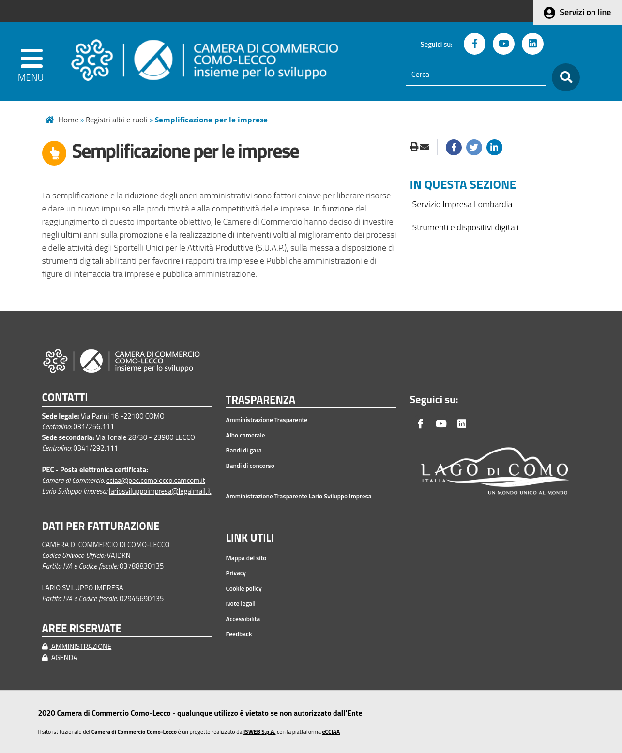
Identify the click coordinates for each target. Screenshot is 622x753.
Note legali (240, 603)
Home (68, 119)
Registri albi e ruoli (117, 119)
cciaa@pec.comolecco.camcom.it (155, 480)
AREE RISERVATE (81, 628)
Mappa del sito (246, 558)
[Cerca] (476, 74)
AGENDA (60, 657)
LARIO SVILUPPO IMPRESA (82, 587)
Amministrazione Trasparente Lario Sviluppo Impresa (298, 496)
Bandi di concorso (250, 465)
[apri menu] (32, 61)
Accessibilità (243, 619)
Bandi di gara (243, 450)
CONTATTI (65, 398)
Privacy (236, 573)
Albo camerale (245, 435)
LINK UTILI (250, 538)
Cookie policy (243, 588)
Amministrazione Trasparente (266, 419)
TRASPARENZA (260, 400)
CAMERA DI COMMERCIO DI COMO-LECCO (106, 544)
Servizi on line (585, 11)
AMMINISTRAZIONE (77, 646)
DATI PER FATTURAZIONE (101, 526)
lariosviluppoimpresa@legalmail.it (160, 491)
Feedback (239, 634)
